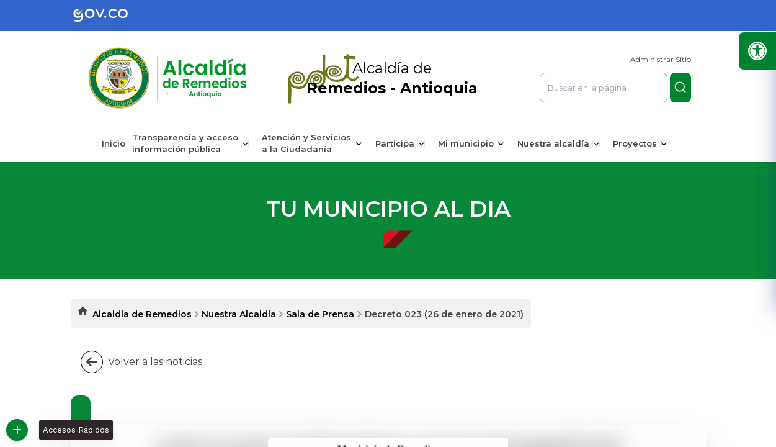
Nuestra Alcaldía (239, 314)
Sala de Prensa (320, 314)
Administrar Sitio (660, 59)
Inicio (118, 143)
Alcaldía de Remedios (142, 314)
